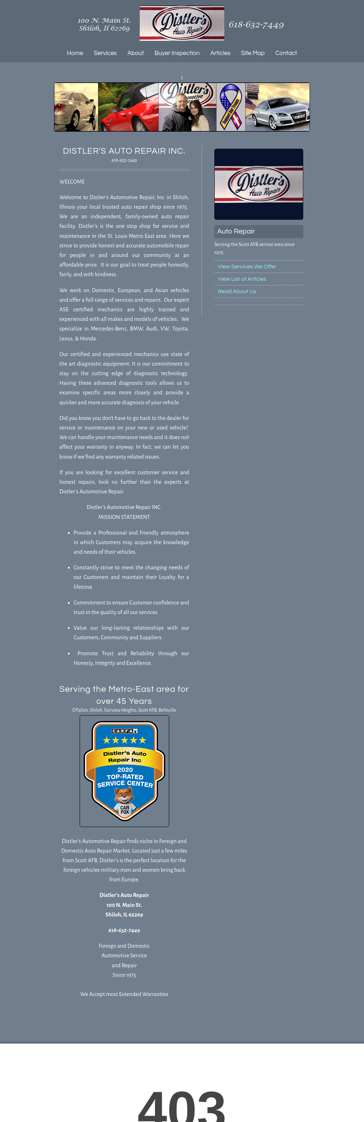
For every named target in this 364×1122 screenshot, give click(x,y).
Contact (286, 53)
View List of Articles (242, 279)
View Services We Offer (247, 266)
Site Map (252, 53)
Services (105, 53)
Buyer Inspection (177, 53)
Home (75, 53)
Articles (220, 53)
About (136, 53)
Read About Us (237, 291)
